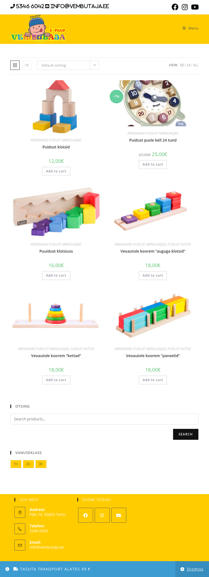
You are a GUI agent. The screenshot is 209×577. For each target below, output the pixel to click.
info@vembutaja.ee (46, 547)
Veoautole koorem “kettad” (56, 355)
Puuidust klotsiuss (56, 251)
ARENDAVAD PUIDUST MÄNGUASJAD (56, 140)
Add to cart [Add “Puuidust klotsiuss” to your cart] (56, 275)
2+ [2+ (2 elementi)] (28, 464)
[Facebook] (85, 515)
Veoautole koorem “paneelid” (153, 355)
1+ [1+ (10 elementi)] (16, 464)
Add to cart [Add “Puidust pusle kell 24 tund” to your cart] (153, 164)
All (195, 65)
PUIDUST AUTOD (179, 244)
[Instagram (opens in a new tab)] (184, 7)
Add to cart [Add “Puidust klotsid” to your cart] (56, 171)
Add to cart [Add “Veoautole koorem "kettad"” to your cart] (56, 380)
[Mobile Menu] (189, 28)
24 (188, 65)
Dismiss (195, 569)
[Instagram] (102, 515)
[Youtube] (118, 515)
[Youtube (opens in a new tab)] (194, 7)
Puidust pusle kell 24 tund (153, 140)
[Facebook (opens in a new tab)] (175, 7)
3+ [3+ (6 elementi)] (41, 464)
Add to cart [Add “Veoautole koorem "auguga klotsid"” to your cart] (153, 275)
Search (186, 434)
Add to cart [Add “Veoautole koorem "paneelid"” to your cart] (153, 380)
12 (182, 65)
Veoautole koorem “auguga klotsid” (153, 251)
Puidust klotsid (56, 147)
